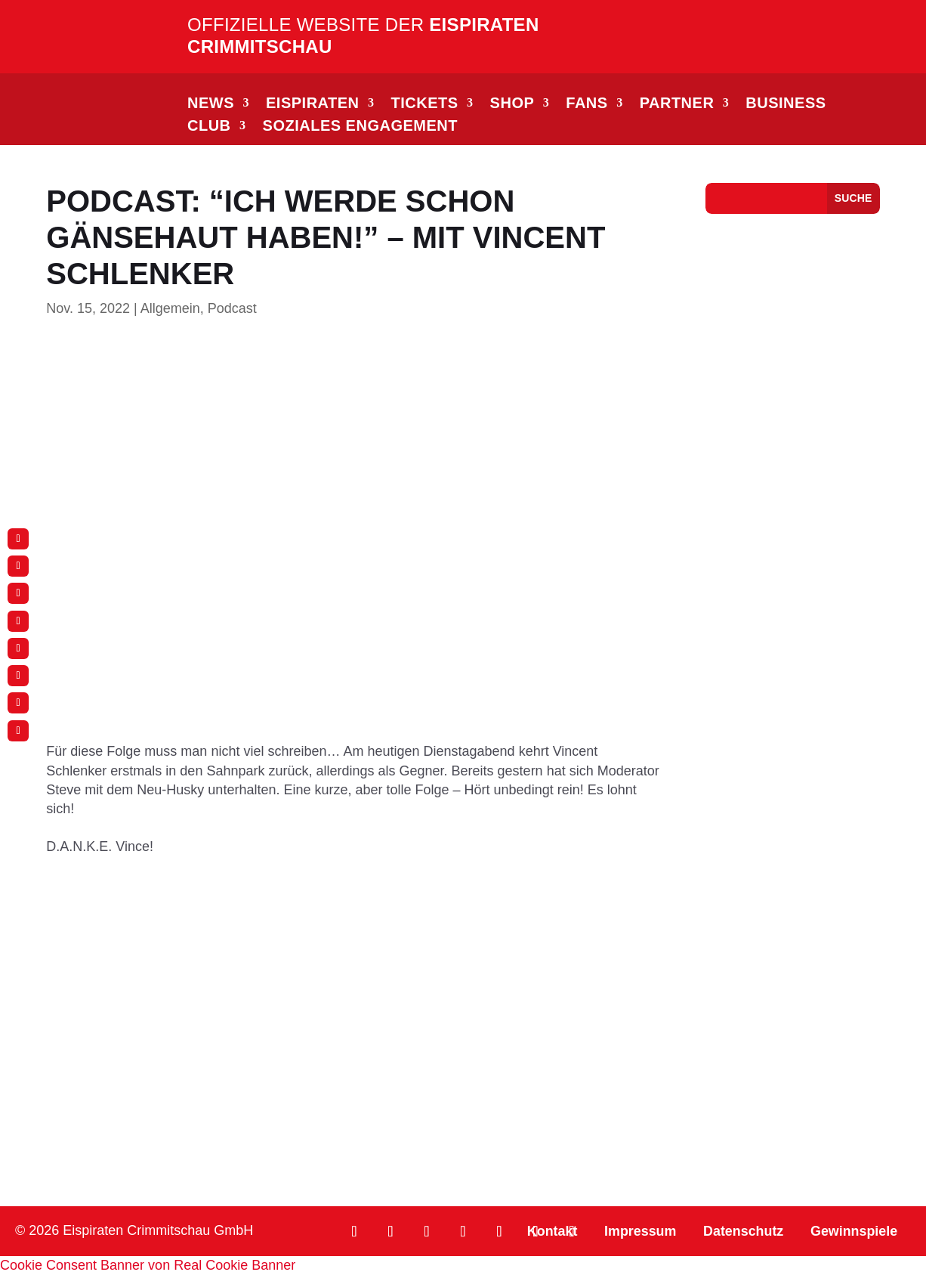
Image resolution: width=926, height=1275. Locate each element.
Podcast (232, 308)
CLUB (209, 127)
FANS (586, 104)
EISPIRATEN (313, 104)
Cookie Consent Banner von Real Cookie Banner (147, 1265)
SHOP (512, 104)
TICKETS (424, 104)
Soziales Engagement (360, 127)
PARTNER (677, 104)
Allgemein (170, 308)
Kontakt (549, 1231)
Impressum (638, 1231)
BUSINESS (785, 104)
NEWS (210, 104)
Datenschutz (742, 1231)
